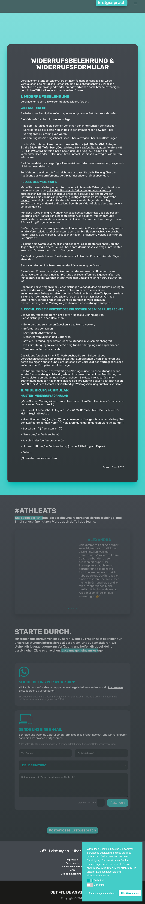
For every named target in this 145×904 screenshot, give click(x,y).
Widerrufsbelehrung (72, 866)
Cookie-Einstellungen (72, 873)
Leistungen (59, 851)
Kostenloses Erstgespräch (72, 830)
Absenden (118, 802)
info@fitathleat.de (94, 165)
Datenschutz (72, 863)
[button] (90, 880)
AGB (72, 870)
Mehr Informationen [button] (98, 875)
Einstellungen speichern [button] (102, 893)
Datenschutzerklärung (104, 744)
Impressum (72, 859)
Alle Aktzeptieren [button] (130, 893)
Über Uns (80, 851)
